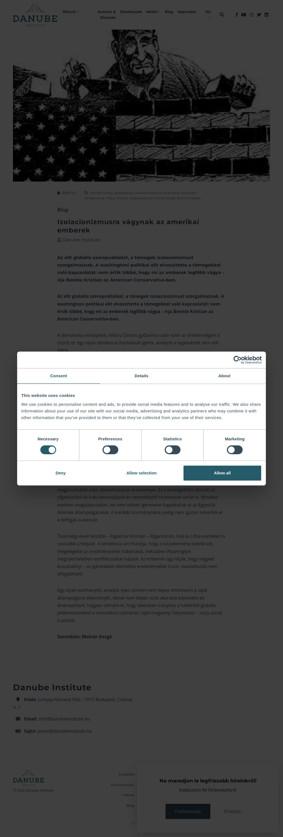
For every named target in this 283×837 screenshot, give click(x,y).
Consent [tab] (58, 375)
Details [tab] (141, 375)
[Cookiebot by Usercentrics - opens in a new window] (237, 360)
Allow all (222, 473)
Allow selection (141, 473)
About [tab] (224, 375)
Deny (61, 473)
